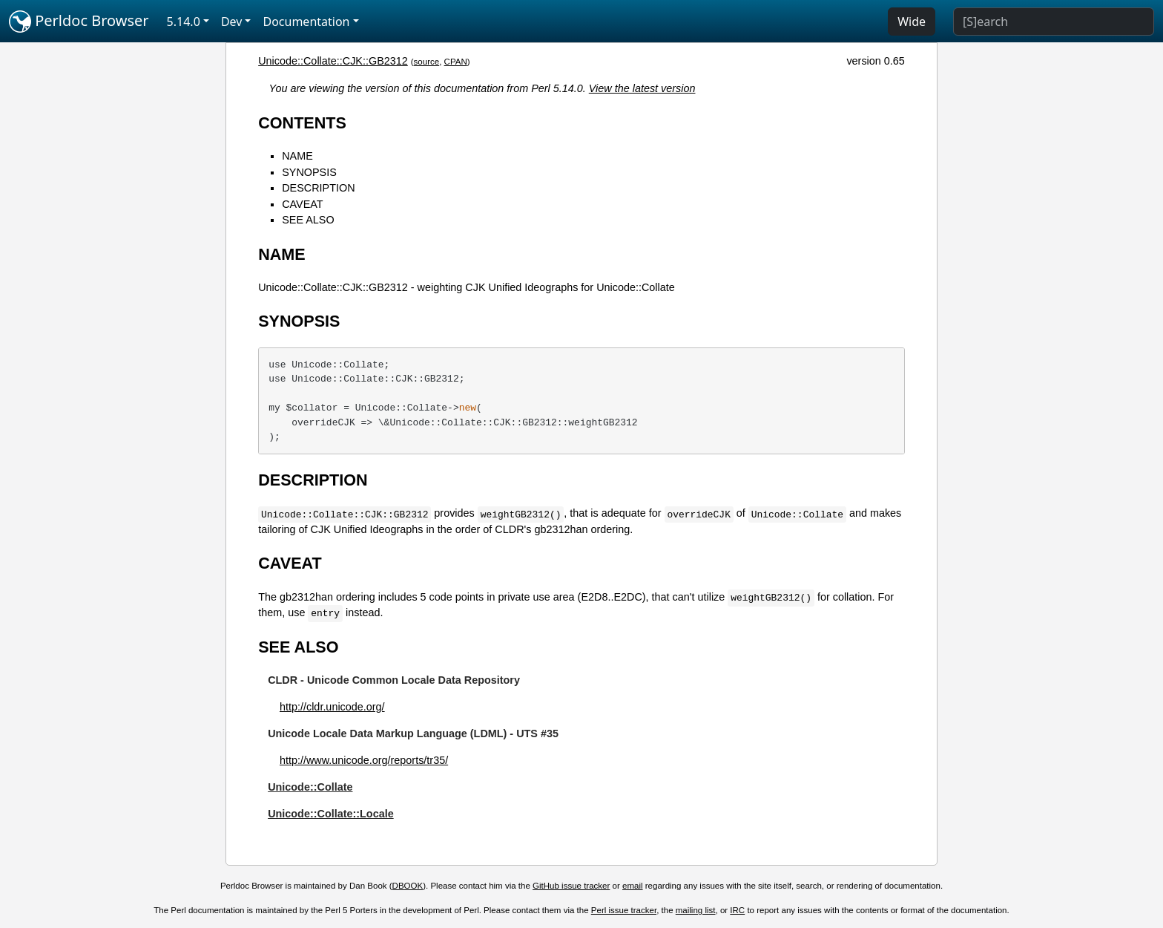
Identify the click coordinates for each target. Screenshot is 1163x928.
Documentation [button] (306, 21)
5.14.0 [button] (183, 21)
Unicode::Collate (310, 787)
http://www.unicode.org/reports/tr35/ (364, 760)
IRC (737, 910)
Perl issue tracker (623, 910)
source (427, 61)
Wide (911, 21)
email (632, 885)
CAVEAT (302, 204)
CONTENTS (302, 123)
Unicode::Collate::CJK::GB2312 (333, 61)
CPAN (455, 61)
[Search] (1053, 21)
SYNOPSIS (309, 172)
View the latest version (642, 88)
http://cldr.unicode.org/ (332, 707)
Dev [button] (232, 21)
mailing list (696, 910)
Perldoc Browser (79, 21)
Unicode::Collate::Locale (331, 814)
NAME (297, 156)
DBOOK (408, 885)
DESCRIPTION (318, 188)
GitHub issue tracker (571, 885)
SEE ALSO (308, 220)
